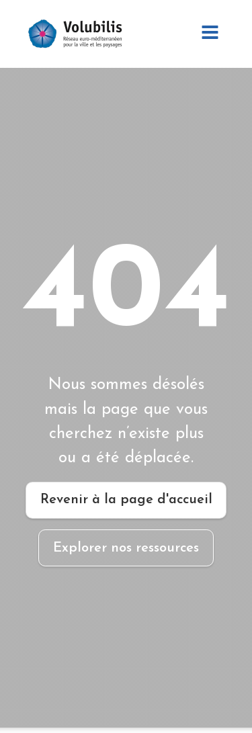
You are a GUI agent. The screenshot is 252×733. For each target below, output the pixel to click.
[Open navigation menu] (210, 33)
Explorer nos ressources (126, 548)
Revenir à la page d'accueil (126, 500)
